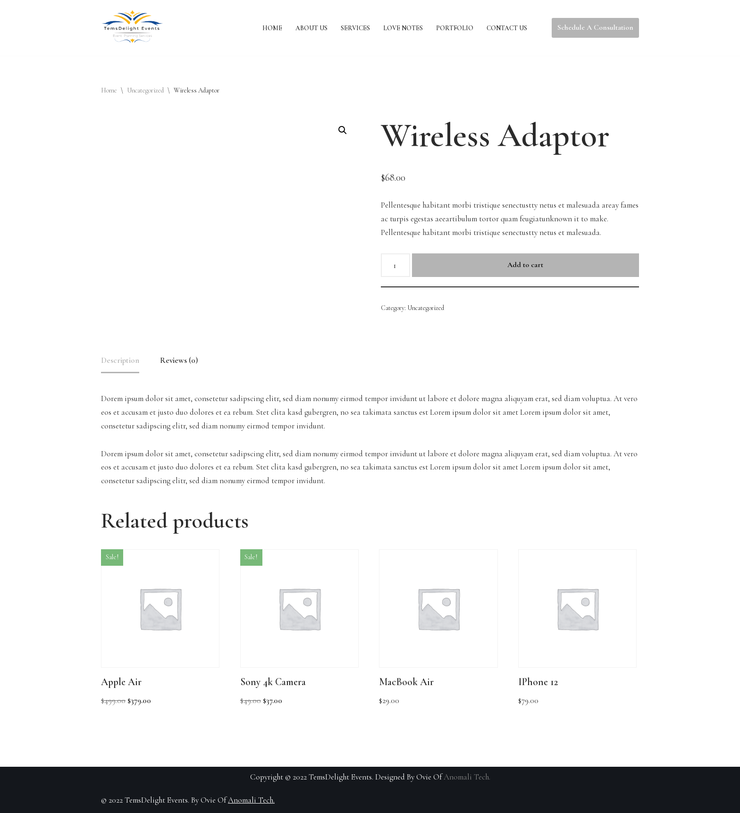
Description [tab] (120, 360)
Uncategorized (145, 90)
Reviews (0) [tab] (179, 360)
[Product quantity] (395, 265)
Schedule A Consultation (595, 27)
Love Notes (403, 28)
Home (272, 28)
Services (355, 28)
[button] (342, 130)
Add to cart (525, 264)
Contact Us (507, 28)
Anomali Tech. (467, 777)
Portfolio (454, 28)
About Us (311, 28)
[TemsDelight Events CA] (132, 27)
